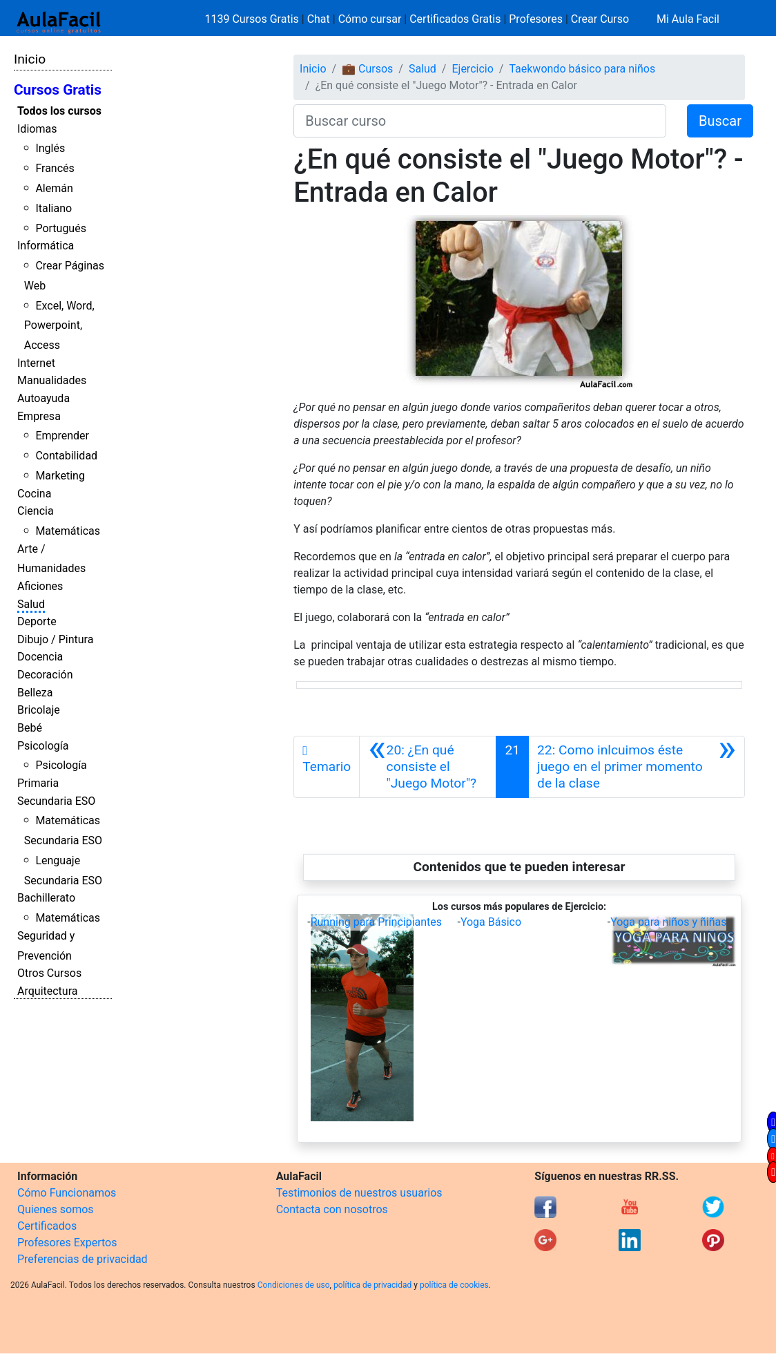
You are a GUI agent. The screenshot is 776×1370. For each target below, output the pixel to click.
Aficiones (40, 586)
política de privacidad (372, 1285)
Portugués (60, 228)
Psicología (42, 745)
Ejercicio (472, 68)
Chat (318, 19)
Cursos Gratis (57, 90)
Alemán (53, 188)
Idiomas (37, 128)
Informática (45, 245)
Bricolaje (38, 709)
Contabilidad (66, 455)
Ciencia (35, 510)
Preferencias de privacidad (82, 1259)
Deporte (37, 621)
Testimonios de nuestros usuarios (359, 1192)
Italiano (53, 208)
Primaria (38, 783)
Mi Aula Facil (688, 19)
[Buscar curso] (479, 120)
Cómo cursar (370, 19)
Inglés (50, 148)
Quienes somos (55, 1209)
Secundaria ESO (56, 801)
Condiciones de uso (294, 1285)
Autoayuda (43, 398)
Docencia (40, 656)
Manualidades (51, 380)
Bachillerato (46, 897)
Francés (54, 168)
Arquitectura (47, 991)
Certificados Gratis (455, 19)
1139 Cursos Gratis (253, 19)
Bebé (29, 727)
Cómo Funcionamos (66, 1192)
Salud (31, 604)
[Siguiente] (636, 767)
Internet (36, 363)
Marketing (59, 475)
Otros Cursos (49, 973)
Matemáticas (67, 530)
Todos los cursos (59, 110)
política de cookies (454, 1285)
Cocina (34, 493)
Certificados (47, 1226)
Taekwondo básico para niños (582, 68)
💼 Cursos (367, 68)
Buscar (720, 121)
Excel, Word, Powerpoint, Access (59, 325)
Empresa (39, 416)
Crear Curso (600, 19)
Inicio (30, 59)
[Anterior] (427, 767)
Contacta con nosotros (332, 1209)
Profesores (536, 19)
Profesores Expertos (67, 1242)
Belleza (34, 692)
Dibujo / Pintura (55, 639)
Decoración (45, 674)
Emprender (62, 435)
